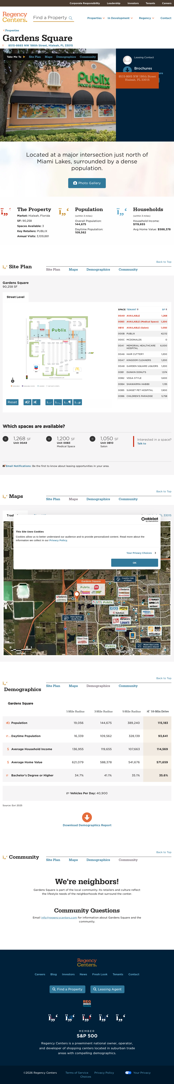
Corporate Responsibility (85, 3)
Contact (165, 18)
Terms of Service (76, 1072)
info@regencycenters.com (59, 917)
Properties (94, 18)
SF (164, 309)
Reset (12, 402)
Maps (48, 57)
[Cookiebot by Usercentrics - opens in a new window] (144, 519)
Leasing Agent (110, 989)
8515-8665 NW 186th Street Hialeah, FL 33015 (137, 78)
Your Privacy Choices (139, 553)
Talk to (141, 443)
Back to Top (163, 261)
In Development (119, 18)
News (83, 974)
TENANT (133, 309)
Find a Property (69, 989)
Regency (145, 18)
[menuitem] (92, 19)
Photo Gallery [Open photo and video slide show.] (89, 183)
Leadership (113, 3)
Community (88, 57)
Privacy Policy (104, 1072)
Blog (53, 974)
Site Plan (35, 57)
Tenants (150, 3)
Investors (133, 3)
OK (135, 562)
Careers (166, 3)
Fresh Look (99, 974)
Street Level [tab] (15, 297)
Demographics (66, 57)
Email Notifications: (17, 466)
